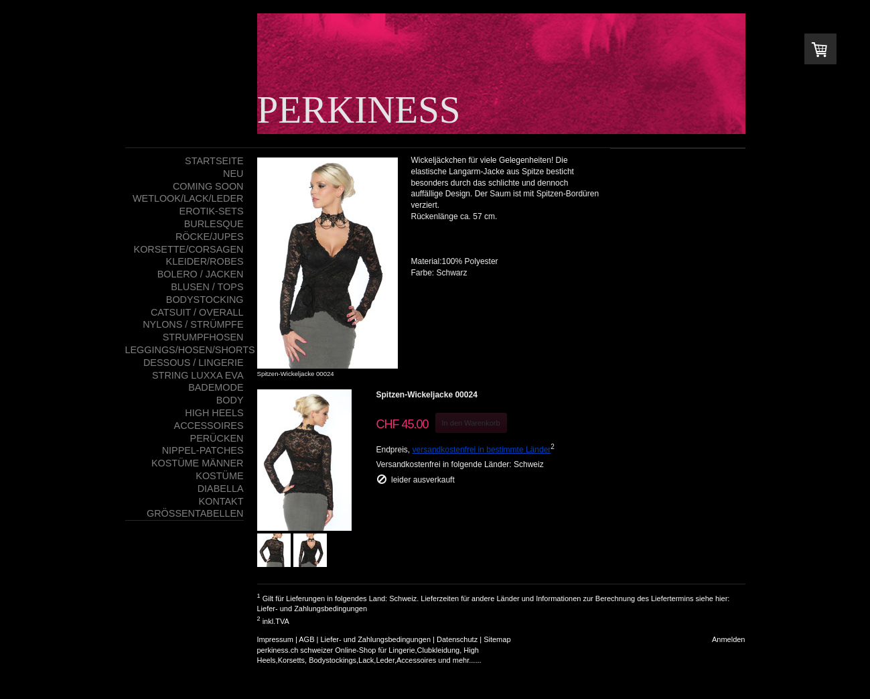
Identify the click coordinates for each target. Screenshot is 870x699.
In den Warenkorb (471, 423)
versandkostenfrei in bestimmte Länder (482, 449)
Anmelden (728, 639)
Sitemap (497, 639)
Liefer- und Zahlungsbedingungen (312, 609)
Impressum (275, 639)
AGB (306, 639)
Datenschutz (457, 639)
